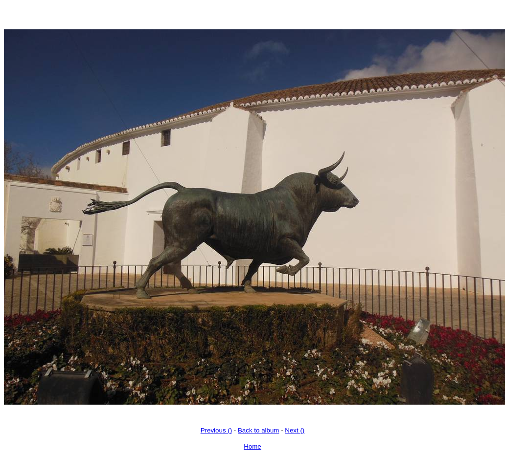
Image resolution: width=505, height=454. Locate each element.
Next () (294, 430)
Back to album (258, 430)
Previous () (216, 430)
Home (252, 446)
